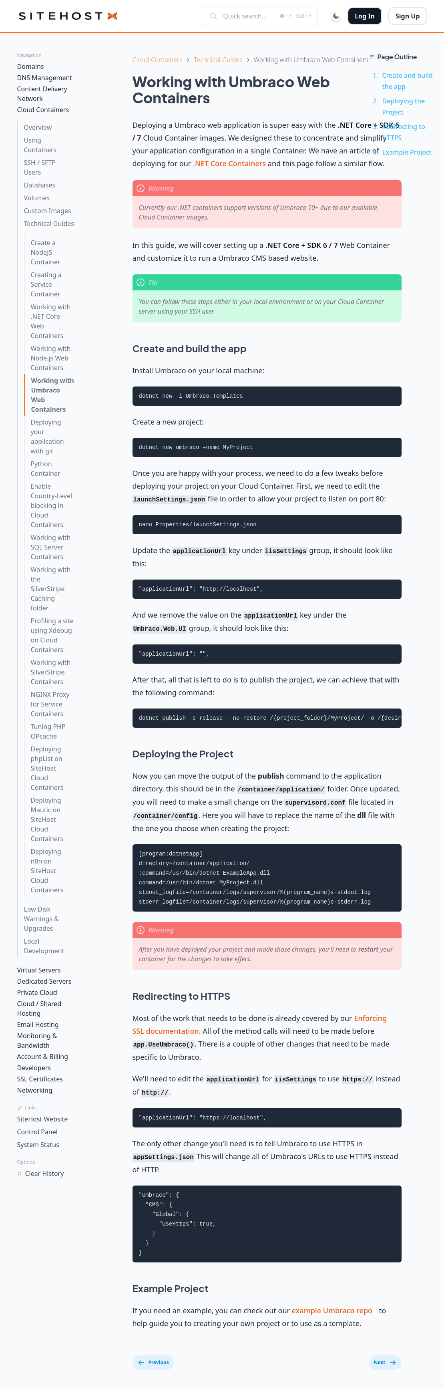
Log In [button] (365, 16)
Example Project (407, 152)
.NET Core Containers (229, 163)
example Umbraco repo (332, 1310)
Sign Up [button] (408, 16)
